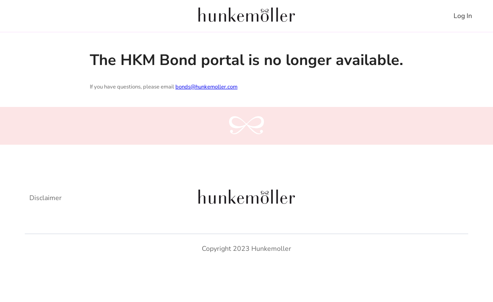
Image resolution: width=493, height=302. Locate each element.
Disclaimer (45, 198)
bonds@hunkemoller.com (206, 87)
